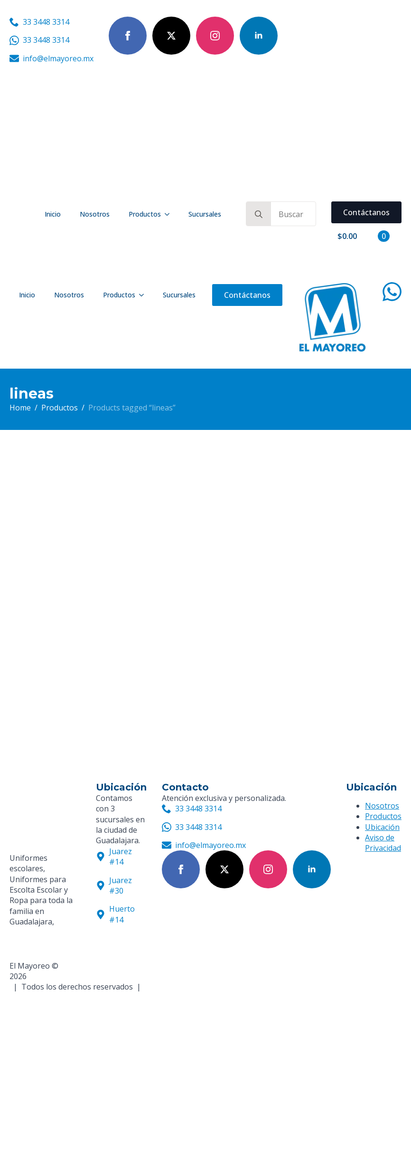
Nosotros (95, 214)
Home (20, 407)
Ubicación (382, 827)
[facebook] (128, 36)
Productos (145, 214)
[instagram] (215, 36)
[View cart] (363, 236)
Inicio (53, 214)
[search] (258, 214)
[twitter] (171, 36)
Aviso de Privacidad (383, 842)
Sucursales (204, 214)
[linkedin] (259, 36)
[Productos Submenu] (170, 214)
